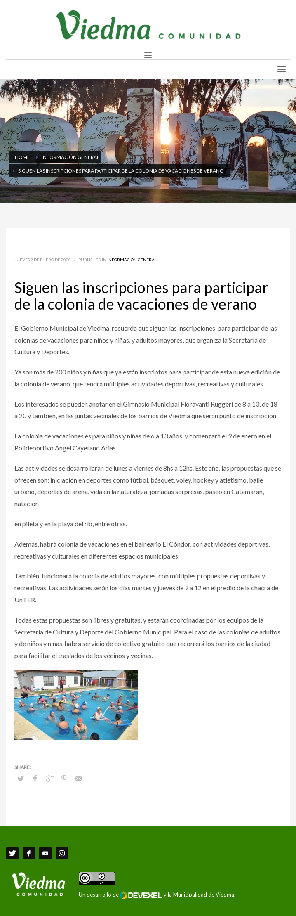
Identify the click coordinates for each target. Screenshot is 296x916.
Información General (132, 259)
